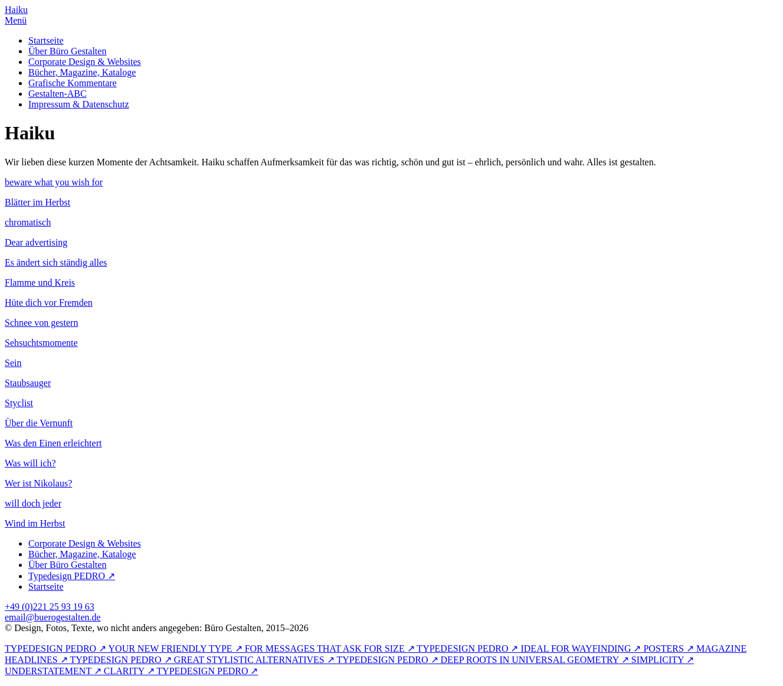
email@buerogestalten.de (53, 617)
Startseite (46, 40)
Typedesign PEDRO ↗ (71, 576)
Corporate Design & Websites (84, 62)
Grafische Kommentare (72, 83)
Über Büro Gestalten (67, 51)
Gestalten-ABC (57, 94)
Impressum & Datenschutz (78, 104)
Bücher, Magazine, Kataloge (82, 72)
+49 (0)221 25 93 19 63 (49, 607)
